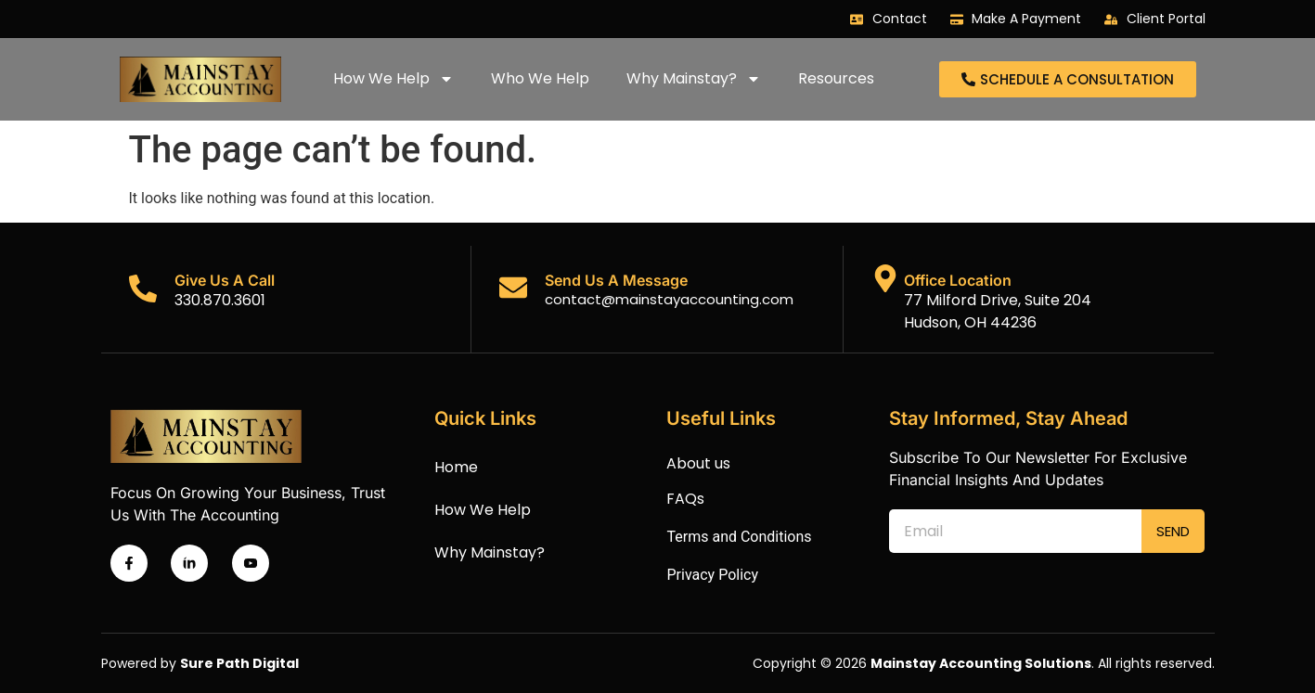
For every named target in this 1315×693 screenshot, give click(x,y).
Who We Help (540, 78)
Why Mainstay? (693, 79)
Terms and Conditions (738, 536)
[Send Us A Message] (513, 288)
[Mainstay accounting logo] (200, 79)
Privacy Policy (712, 575)
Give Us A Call (224, 280)
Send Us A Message (616, 280)
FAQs (685, 498)
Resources (836, 78)
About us (698, 463)
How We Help (393, 79)
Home (456, 467)
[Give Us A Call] (143, 288)
